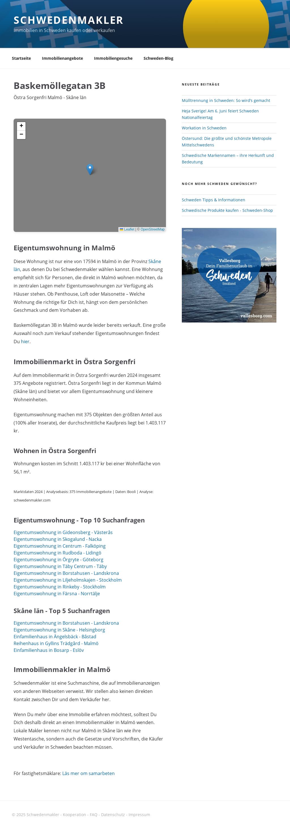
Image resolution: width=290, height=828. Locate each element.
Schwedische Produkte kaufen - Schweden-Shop (227, 210)
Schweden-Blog (158, 58)
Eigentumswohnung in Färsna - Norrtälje (57, 593)
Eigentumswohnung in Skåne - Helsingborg (59, 630)
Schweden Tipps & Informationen (213, 199)
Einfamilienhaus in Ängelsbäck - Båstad (55, 636)
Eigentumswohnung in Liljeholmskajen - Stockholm (68, 580)
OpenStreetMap (153, 229)
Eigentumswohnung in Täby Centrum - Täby (60, 566)
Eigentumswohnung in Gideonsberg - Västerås (63, 532)
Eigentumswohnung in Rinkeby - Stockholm (60, 587)
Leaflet (127, 229)
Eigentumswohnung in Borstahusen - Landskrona (66, 573)
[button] (89, 169)
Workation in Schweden (204, 128)
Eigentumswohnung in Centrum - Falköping (60, 546)
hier (25, 341)
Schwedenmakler (69, 20)
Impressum (139, 814)
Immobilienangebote (62, 58)
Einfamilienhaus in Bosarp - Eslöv (49, 650)
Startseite (21, 58)
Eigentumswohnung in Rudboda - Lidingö (57, 553)
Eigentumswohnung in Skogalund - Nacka (58, 539)
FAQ (93, 814)
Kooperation (74, 814)
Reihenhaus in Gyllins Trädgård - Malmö (56, 643)
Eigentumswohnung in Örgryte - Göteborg (58, 559)
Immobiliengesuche (113, 58)
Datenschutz (113, 814)
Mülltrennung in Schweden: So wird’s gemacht (226, 100)
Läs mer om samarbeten (88, 773)
